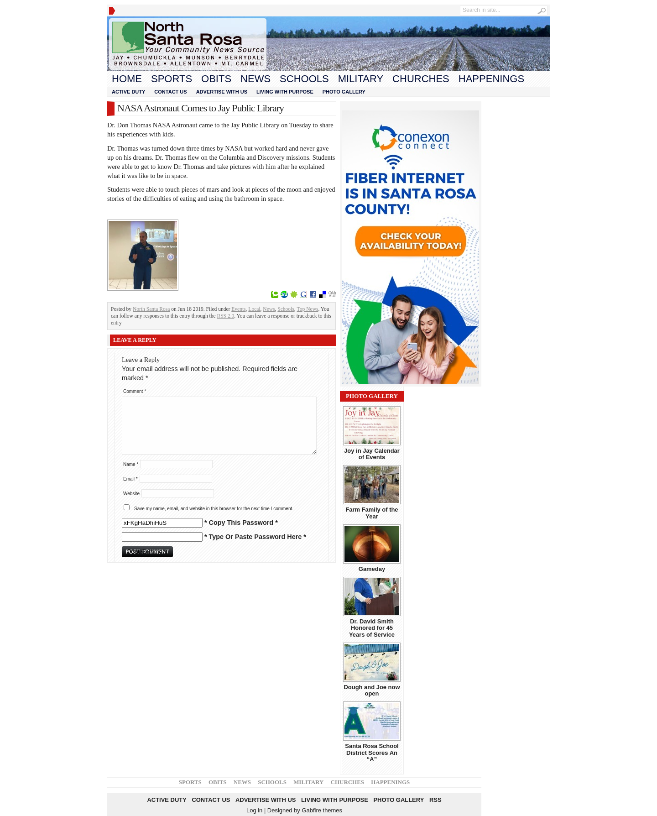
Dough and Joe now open (372, 690)
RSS (435, 799)
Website (131, 493)
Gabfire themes (322, 810)
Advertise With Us (221, 91)
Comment (134, 391)
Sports (171, 78)
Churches (420, 78)
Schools (304, 78)
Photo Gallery (344, 91)
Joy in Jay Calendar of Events (372, 453)
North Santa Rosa (151, 309)
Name (130, 464)
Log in (254, 810)
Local (254, 309)
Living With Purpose (284, 91)
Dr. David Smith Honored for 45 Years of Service (372, 628)
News (255, 78)
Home (127, 78)
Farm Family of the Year (371, 512)
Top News (307, 309)
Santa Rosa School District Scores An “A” (371, 753)
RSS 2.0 (226, 316)
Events (238, 309)
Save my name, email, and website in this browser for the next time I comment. (213, 508)
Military (360, 78)
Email (130, 478)
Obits (216, 78)
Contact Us (170, 91)
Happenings (491, 78)
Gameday (372, 568)
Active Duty (128, 91)
